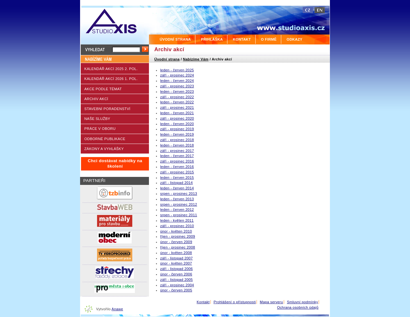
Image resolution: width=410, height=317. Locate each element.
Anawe (117, 309)
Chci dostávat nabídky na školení (115, 163)
